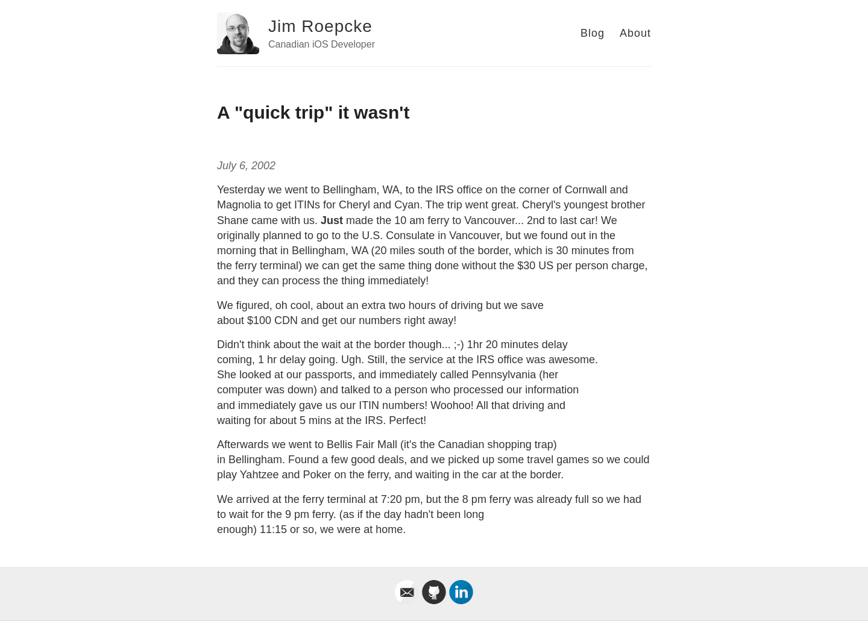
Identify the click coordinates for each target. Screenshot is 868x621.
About (635, 33)
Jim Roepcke (320, 26)
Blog (592, 33)
